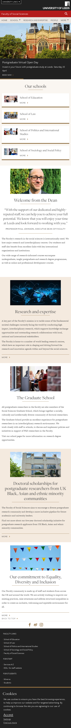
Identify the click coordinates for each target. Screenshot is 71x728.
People (54, 20)
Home (4, 20)
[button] (66, 14)
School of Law (28, 114)
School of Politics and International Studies (39, 132)
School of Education (31, 97)
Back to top (8, 618)
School (14, 20)
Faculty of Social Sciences (14, 14)
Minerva (7, 679)
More (63, 20)
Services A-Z (9, 664)
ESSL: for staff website (13, 667)
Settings (7, 719)
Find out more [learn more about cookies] (10, 722)
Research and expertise (35, 20)
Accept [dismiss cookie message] (8, 714)
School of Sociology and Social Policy (40, 150)
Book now (35, 51)
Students (7, 682)
